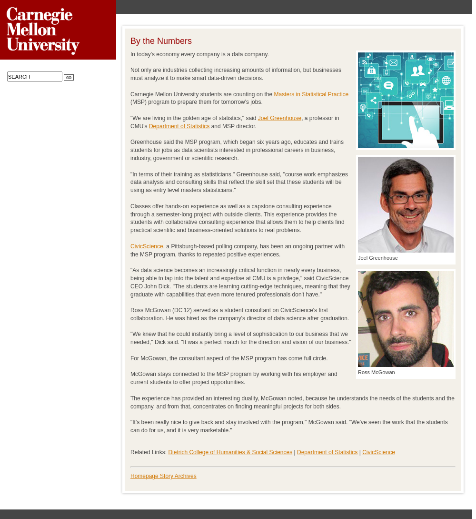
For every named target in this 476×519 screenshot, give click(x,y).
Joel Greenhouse (279, 118)
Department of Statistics (179, 126)
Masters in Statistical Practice (311, 94)
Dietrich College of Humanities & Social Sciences (230, 452)
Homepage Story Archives (163, 476)
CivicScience (146, 246)
